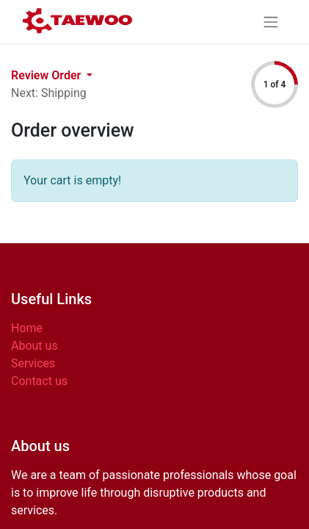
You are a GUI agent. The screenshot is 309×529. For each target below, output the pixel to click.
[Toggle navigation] (270, 21)
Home (27, 328)
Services (33, 363)
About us (34, 346)
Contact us (39, 381)
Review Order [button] (47, 75)
